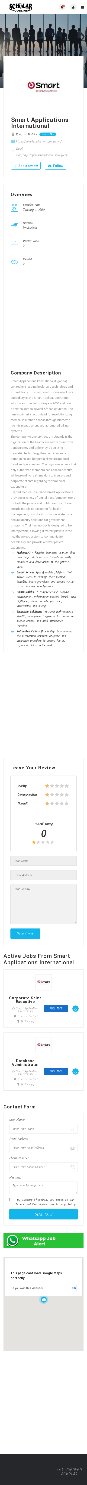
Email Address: (18, 1139)
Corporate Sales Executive (25, 1000)
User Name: (17, 1120)
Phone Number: (19, 1158)
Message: (15, 1177)
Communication (27, 794)
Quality (22, 785)
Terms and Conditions (31, 1204)
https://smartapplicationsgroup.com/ (39, 141)
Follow (55, 166)
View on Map (48, 134)
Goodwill (23, 803)
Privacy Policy (65, 1204)
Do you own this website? (27, 1288)
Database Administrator (25, 1063)
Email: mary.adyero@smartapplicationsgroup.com (42, 152)
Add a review (26, 166)
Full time (56, 1008)
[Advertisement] (43, 319)
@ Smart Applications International (25, 1010)
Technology (27, 1021)
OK (74, 1288)
